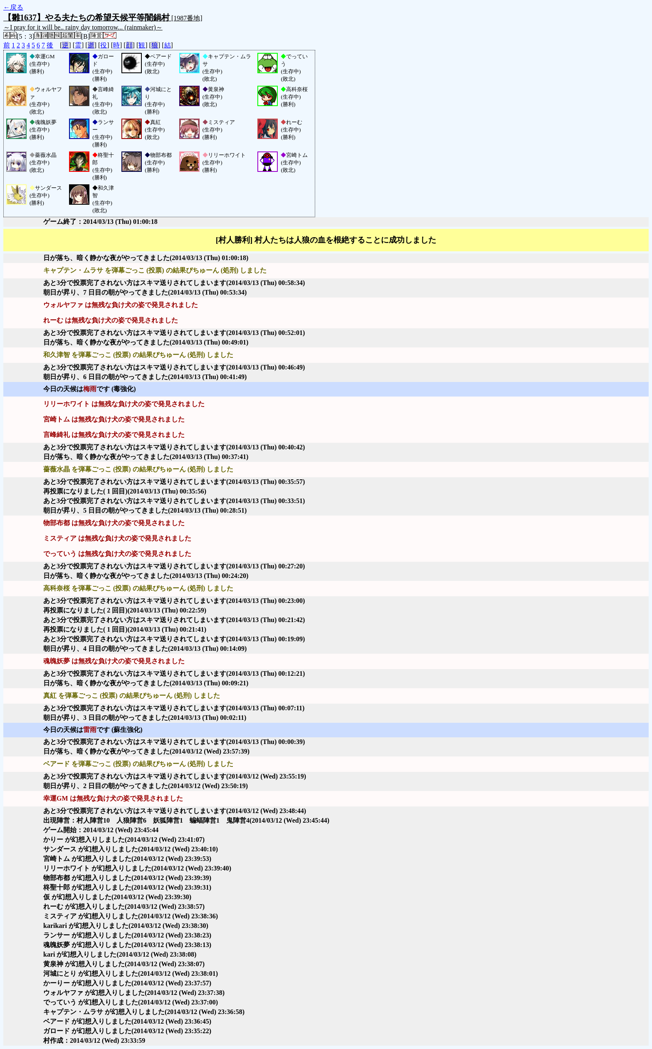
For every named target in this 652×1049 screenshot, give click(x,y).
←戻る (13, 7)
